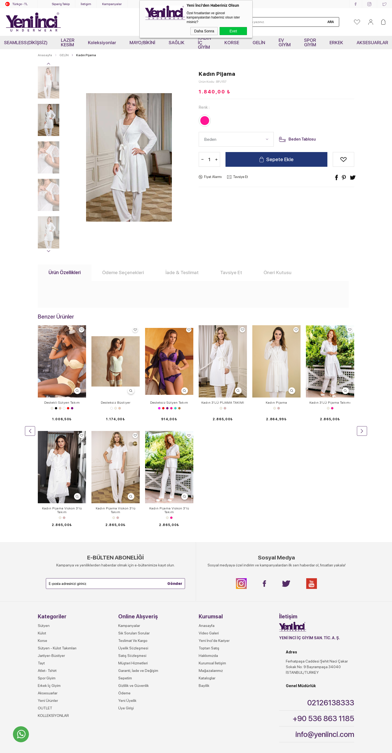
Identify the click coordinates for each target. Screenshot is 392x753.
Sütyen (44, 520)
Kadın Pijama (276, 402)
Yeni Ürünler (48, 595)
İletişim (86, 4)
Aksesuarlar (47, 587)
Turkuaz (175, 408)
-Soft (169, 746)
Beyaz (64, 408)
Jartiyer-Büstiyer (51, 550)
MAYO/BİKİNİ (142, 42)
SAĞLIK (176, 42)
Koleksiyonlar (102, 42)
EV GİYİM (285, 42)
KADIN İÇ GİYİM (204, 42)
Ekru (52, 408)
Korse (42, 535)
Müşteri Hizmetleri (133, 557)
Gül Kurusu (225, 408)
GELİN (259, 42)
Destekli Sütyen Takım (62, 402)
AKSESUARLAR (372, 42)
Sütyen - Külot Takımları (57, 542)
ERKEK (336, 42)
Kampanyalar (112, 4)
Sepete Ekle (280, 159)
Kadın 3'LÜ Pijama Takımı (330, 402)
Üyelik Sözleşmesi (133, 542)
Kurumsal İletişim (212, 557)
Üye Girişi (126, 602)
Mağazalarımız (211, 565)
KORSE (231, 42)
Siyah (56, 408)
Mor (72, 408)
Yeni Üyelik (127, 595)
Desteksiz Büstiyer (116, 402)
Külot (42, 527)
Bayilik (204, 580)
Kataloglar (207, 572)
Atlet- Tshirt (47, 565)
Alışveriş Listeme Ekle (343, 159)
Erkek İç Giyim (49, 580)
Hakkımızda (208, 550)
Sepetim (125, 572)
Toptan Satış (209, 542)
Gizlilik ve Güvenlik (133, 580)
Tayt (41, 557)
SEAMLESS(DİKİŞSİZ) (25, 42)
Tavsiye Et (240, 177)
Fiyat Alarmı (213, 177)
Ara (330, 22)
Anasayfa (207, 520)
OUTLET (45, 602)
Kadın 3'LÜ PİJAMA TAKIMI (222, 402)
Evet (233, 31)
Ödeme (124, 587)
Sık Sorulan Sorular (134, 527)
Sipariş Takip (61, 4)
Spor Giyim (47, 572)
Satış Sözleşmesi (132, 550)
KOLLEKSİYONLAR (53, 610)
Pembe (171, 408)
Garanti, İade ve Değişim (138, 565)
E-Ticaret (180, 746)
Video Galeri (209, 527)
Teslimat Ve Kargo (132, 535)
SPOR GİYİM (310, 42)
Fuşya (159, 408)
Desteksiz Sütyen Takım (169, 402)
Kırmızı (68, 408)
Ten (60, 408)
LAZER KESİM (68, 42)
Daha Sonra (204, 31)
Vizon (179, 408)
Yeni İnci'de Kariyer (214, 535)
